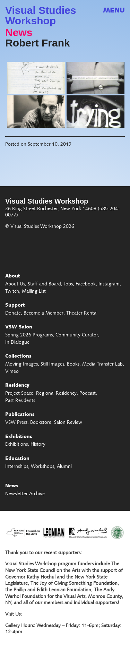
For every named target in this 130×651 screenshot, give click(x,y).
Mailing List (34, 291)
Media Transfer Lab (102, 364)
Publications (20, 414)
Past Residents (20, 401)
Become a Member (43, 313)
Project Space (19, 393)
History (38, 444)
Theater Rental (81, 313)
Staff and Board (44, 284)
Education (17, 458)
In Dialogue (17, 342)
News (18, 32)
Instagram (109, 284)
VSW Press (16, 422)
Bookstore (40, 422)
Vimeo (12, 371)
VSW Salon (18, 327)
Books (73, 364)
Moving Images (21, 364)
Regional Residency (56, 393)
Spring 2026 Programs (29, 335)
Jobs (68, 284)
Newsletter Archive (25, 494)
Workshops (42, 466)
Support (15, 305)
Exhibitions (18, 437)
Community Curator (76, 335)
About (12, 276)
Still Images (52, 364)
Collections (18, 356)
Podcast (87, 393)
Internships (16, 466)
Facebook (86, 284)
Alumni (64, 466)
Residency (17, 385)
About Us (15, 284)
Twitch (12, 291)
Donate (13, 313)
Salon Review (68, 422)
